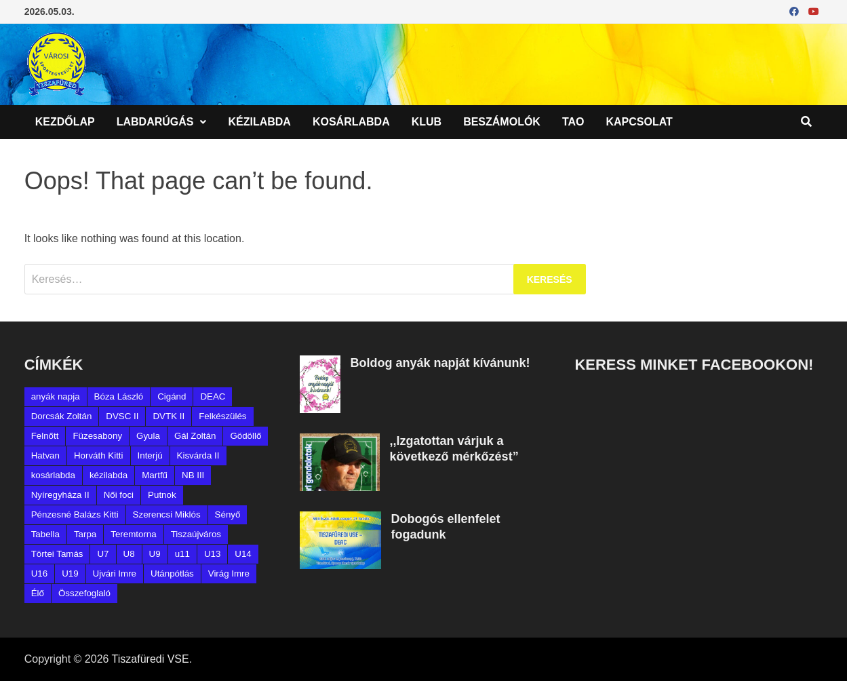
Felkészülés (222, 416)
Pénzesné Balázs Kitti (75, 514)
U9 (155, 554)
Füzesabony (97, 436)
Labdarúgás (155, 122)
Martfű (155, 475)
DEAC (212, 396)
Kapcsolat (639, 122)
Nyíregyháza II (60, 495)
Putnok (162, 495)
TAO (573, 122)
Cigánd (171, 396)
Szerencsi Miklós (167, 514)
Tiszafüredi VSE (150, 659)
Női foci (119, 495)
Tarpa (85, 534)
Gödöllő (245, 436)
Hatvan (45, 455)
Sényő (228, 514)
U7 (103, 554)
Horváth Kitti (98, 455)
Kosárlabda (351, 122)
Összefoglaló (84, 593)
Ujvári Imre (114, 573)
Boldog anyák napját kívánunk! (440, 363)
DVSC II (122, 416)
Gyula (148, 436)
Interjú (150, 455)
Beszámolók (501, 122)
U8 (129, 554)
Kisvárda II (198, 455)
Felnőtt (45, 436)
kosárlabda (53, 475)
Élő (37, 593)
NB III (193, 475)
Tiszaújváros (196, 534)
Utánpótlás (172, 573)
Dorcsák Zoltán (61, 416)
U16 (39, 573)
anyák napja (55, 396)
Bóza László (119, 396)
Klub (426, 122)
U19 (70, 573)
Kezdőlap (65, 122)
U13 (212, 554)
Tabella (45, 534)
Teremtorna (133, 534)
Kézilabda (259, 122)
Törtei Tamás (57, 554)
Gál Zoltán (195, 436)
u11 (182, 554)
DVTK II (168, 416)
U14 (243, 554)
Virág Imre (229, 573)
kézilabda (108, 475)
